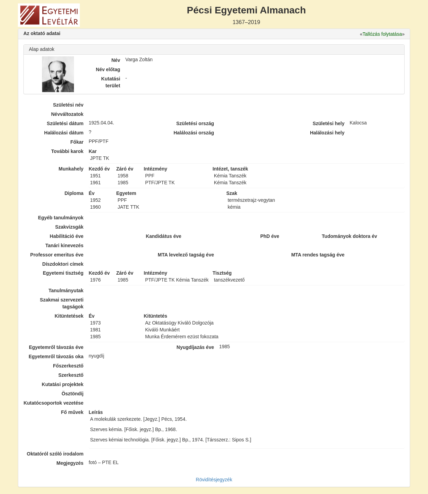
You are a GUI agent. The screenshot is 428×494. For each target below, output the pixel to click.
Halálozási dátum (63, 132)
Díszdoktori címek (63, 264)
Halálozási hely (327, 132)
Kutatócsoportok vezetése (53, 403)
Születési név (68, 105)
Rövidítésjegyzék (214, 479)
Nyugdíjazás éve (195, 347)
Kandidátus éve (163, 236)
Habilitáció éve (67, 236)
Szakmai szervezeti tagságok (62, 303)
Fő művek (72, 412)
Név (115, 60)
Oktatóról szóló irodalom (55, 454)
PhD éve (269, 236)
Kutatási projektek (62, 384)
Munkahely (70, 169)
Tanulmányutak (66, 290)
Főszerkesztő (68, 366)
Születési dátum (65, 123)
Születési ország (195, 123)
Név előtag (108, 69)
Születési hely (329, 123)
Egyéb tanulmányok (60, 217)
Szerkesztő (71, 375)
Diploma (73, 193)
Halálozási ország (193, 132)
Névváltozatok (67, 114)
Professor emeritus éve (57, 254)
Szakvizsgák (69, 227)
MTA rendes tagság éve (317, 254)
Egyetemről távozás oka (56, 356)
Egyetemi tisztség (63, 273)
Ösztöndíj (73, 393)
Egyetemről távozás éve (56, 347)
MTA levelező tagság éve (186, 254)
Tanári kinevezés (64, 245)
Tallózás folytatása (382, 34)
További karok (67, 151)
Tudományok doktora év (349, 236)
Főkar (77, 142)
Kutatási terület (110, 82)
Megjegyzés (70, 463)
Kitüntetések (69, 316)
